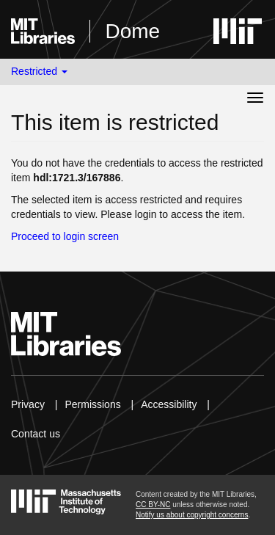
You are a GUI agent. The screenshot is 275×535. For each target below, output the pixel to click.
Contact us (35, 434)
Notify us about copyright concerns (192, 515)
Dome (132, 31)
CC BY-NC (153, 505)
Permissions (92, 404)
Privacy (28, 404)
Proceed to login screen (65, 236)
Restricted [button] (39, 71)
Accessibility (169, 404)
